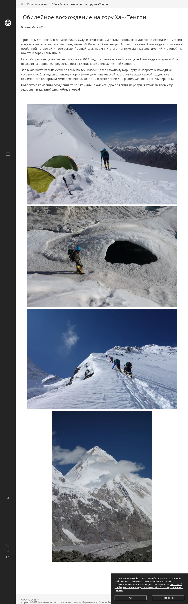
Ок (130, 597)
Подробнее (168, 597)
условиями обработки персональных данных (149, 589)
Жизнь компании (37, 4)
